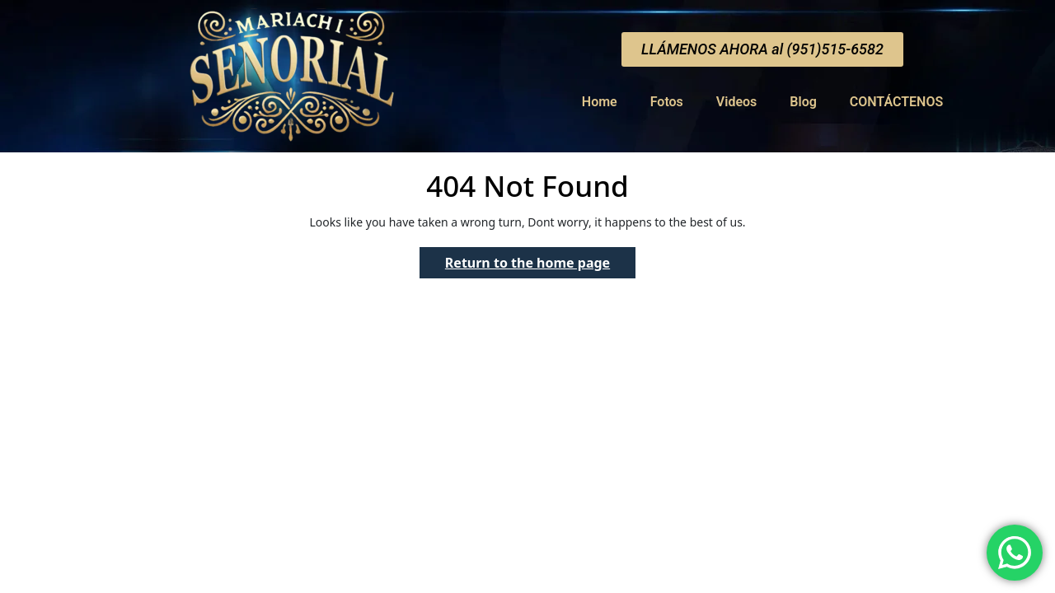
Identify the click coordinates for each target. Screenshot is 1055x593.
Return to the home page (540, 259)
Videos (736, 102)
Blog (803, 102)
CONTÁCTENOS (896, 102)
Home (599, 102)
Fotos (666, 102)
